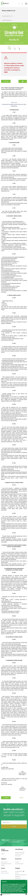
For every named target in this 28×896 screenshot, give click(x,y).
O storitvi (17, 861)
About (22, 871)
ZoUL (12, 65)
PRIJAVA (14, 826)
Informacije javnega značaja (20, 874)
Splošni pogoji (18, 878)
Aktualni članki (4, 871)
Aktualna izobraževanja (19, 852)
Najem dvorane (18, 855)
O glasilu (3, 853)
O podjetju (17, 871)
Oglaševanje (17, 876)
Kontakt (17, 873)
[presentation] (14, 835)
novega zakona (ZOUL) (14, 884)
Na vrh (21, 797)
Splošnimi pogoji (16, 840)
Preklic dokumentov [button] (7, 20)
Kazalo (6, 81)
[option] (14, 39)
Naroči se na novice (5, 873)
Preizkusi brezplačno (19, 863)
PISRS (6, 72)
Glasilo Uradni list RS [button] (8, 16)
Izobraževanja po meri (19, 854)
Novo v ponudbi (4, 861)
